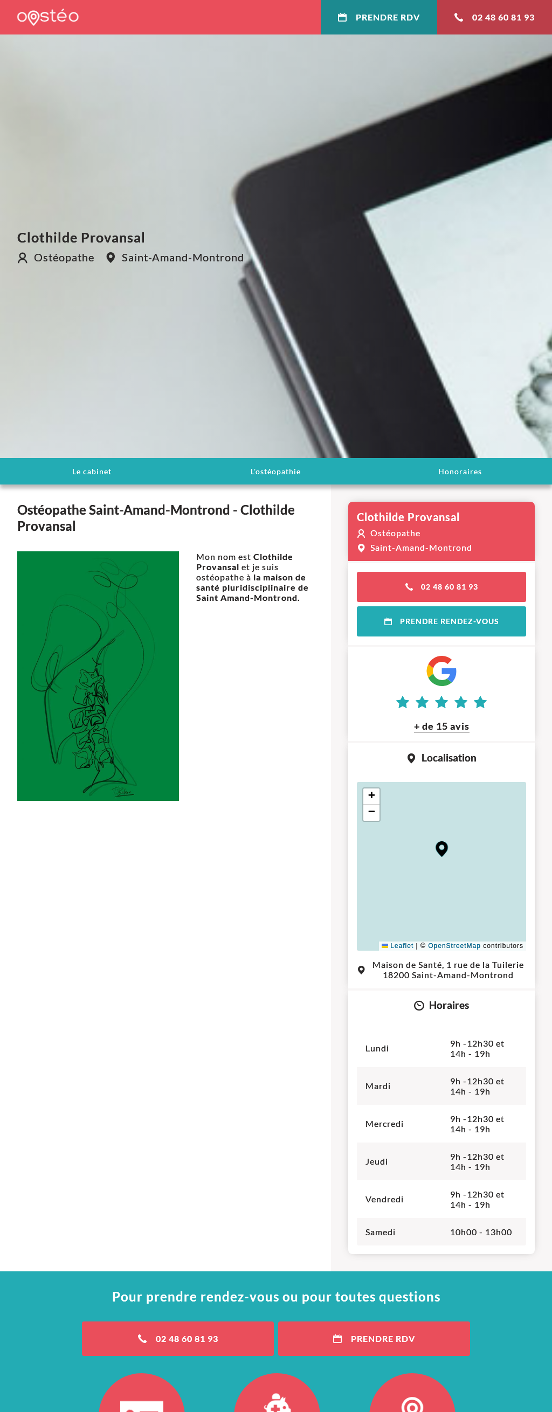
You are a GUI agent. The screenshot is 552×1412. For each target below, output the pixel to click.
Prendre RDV (379, 17)
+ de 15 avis (442, 726)
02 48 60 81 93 (494, 17)
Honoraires (460, 471)
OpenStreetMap (454, 946)
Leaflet (397, 946)
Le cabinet (92, 471)
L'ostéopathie (276, 471)
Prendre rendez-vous (441, 621)
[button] (442, 849)
